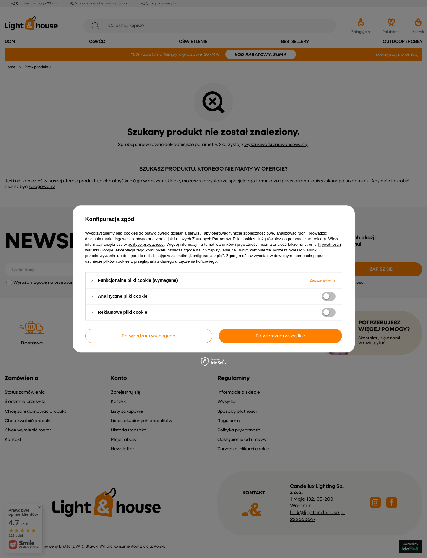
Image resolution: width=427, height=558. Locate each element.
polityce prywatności (146, 244)
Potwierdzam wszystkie (280, 336)
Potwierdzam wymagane (148, 336)
